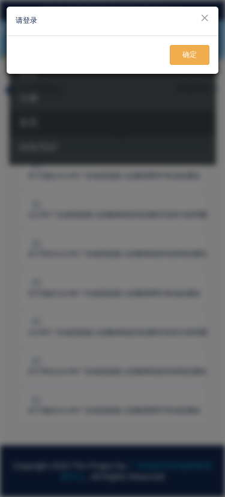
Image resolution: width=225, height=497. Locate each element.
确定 (189, 54)
